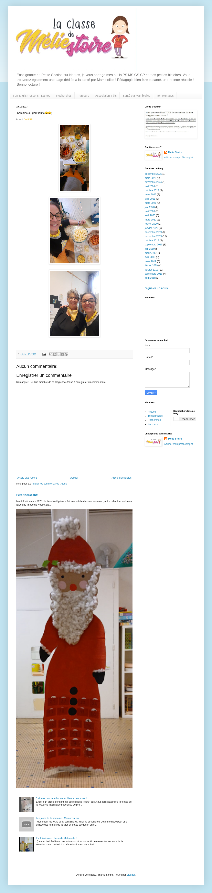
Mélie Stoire (175, 152)
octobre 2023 (152, 190)
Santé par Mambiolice (136, 95)
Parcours (83, 95)
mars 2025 (150, 178)
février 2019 (151, 265)
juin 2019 (150, 248)
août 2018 (150, 277)
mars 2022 (150, 194)
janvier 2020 (151, 228)
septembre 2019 (153, 244)
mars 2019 (150, 261)
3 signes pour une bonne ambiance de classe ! (61, 798)
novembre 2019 (153, 236)
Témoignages (165, 95)
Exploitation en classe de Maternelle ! (56, 838)
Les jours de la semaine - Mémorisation (57, 818)
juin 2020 (150, 207)
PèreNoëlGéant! (27, 495)
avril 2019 (150, 257)
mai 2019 (150, 253)
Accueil (74, 477)
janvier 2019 (151, 269)
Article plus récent (27, 477)
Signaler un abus (156, 288)
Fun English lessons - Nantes (31, 95)
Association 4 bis (106, 95)
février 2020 (151, 223)
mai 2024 (150, 186)
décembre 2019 (153, 232)
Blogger (131, 874)
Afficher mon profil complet (178, 157)
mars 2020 (150, 219)
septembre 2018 (153, 273)
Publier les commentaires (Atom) (49, 483)
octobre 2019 (152, 240)
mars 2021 (150, 202)
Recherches (64, 95)
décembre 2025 (153, 173)
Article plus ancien (121, 477)
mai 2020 (150, 211)
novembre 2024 (153, 182)
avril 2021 (150, 198)
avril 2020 (150, 215)
